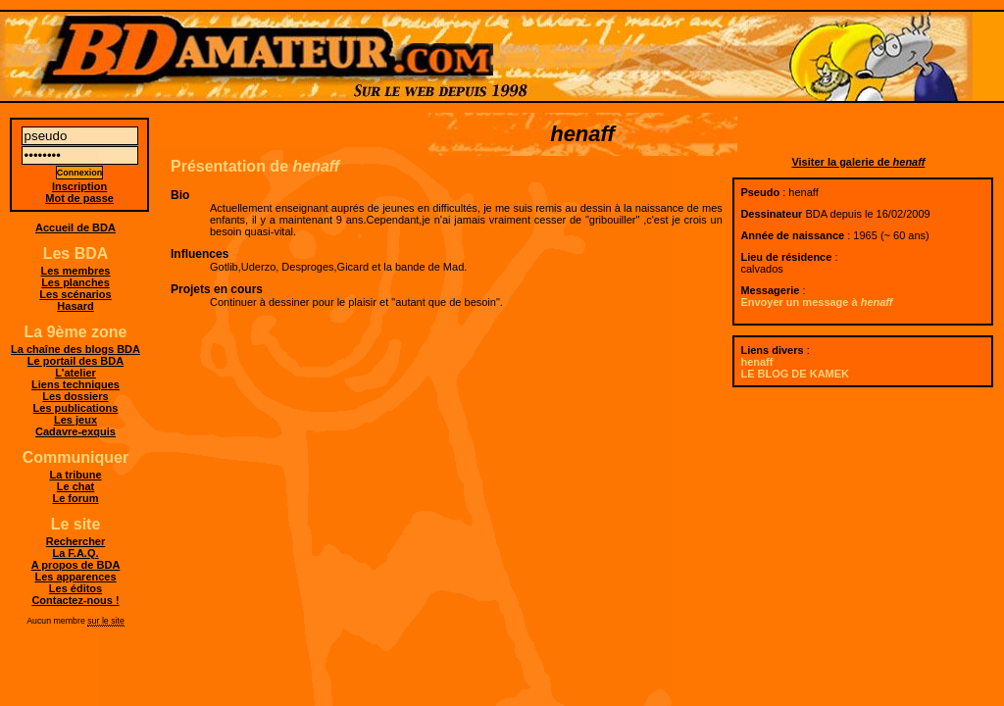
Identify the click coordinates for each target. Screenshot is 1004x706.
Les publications (76, 408)
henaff (756, 362)
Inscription (79, 186)
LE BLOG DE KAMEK (794, 373)
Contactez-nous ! (75, 600)
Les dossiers (75, 396)
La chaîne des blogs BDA (75, 349)
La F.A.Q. (75, 553)
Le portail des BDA (75, 361)
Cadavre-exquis (75, 431)
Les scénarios (75, 294)
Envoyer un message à (816, 302)
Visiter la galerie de (858, 162)
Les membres (76, 271)
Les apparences (75, 576)
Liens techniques (75, 384)
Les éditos (75, 588)
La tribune (75, 474)
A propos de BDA (76, 565)
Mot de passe (79, 198)
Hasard (75, 306)
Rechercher (76, 541)
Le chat (76, 486)
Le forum (75, 498)
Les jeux (75, 420)
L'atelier (75, 372)
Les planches (75, 282)
